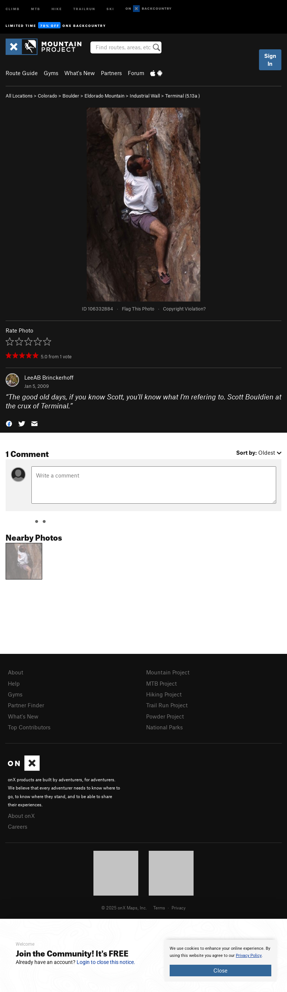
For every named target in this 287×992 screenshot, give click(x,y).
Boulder (70, 96)
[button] (9, 423)
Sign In (270, 59)
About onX (21, 815)
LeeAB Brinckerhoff (49, 377)
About (15, 672)
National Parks (164, 727)
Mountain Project (167, 672)
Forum (136, 72)
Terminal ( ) (182, 96)
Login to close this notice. (106, 962)
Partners (111, 72)
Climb (13, 8)
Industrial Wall (145, 96)
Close (220, 970)
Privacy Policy (249, 955)
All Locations (19, 96)
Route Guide (22, 72)
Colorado (47, 96)
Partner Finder (26, 705)
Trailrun (84, 8)
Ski (110, 8)
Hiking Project (164, 694)
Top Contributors (29, 727)
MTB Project (161, 683)
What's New (79, 72)
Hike (57, 8)
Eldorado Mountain (104, 96)
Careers (17, 826)
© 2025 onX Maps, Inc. (124, 907)
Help (14, 683)
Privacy (179, 907)
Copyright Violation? (184, 309)
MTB (35, 8)
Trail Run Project (167, 705)
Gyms (51, 72)
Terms (159, 907)
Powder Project (165, 716)
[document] (220, 960)
